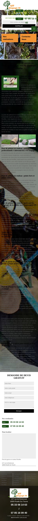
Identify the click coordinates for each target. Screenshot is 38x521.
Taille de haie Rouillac (18, 479)
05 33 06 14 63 (17, 422)
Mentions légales (19, 517)
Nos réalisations (8, 38)
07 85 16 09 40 (17, 426)
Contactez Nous (26, 38)
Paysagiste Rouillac (17, 475)
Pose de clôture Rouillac (31, 479)
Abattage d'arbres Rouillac (7, 475)
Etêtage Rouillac (31, 476)
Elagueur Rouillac (4, 479)
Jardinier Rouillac (4, 484)
